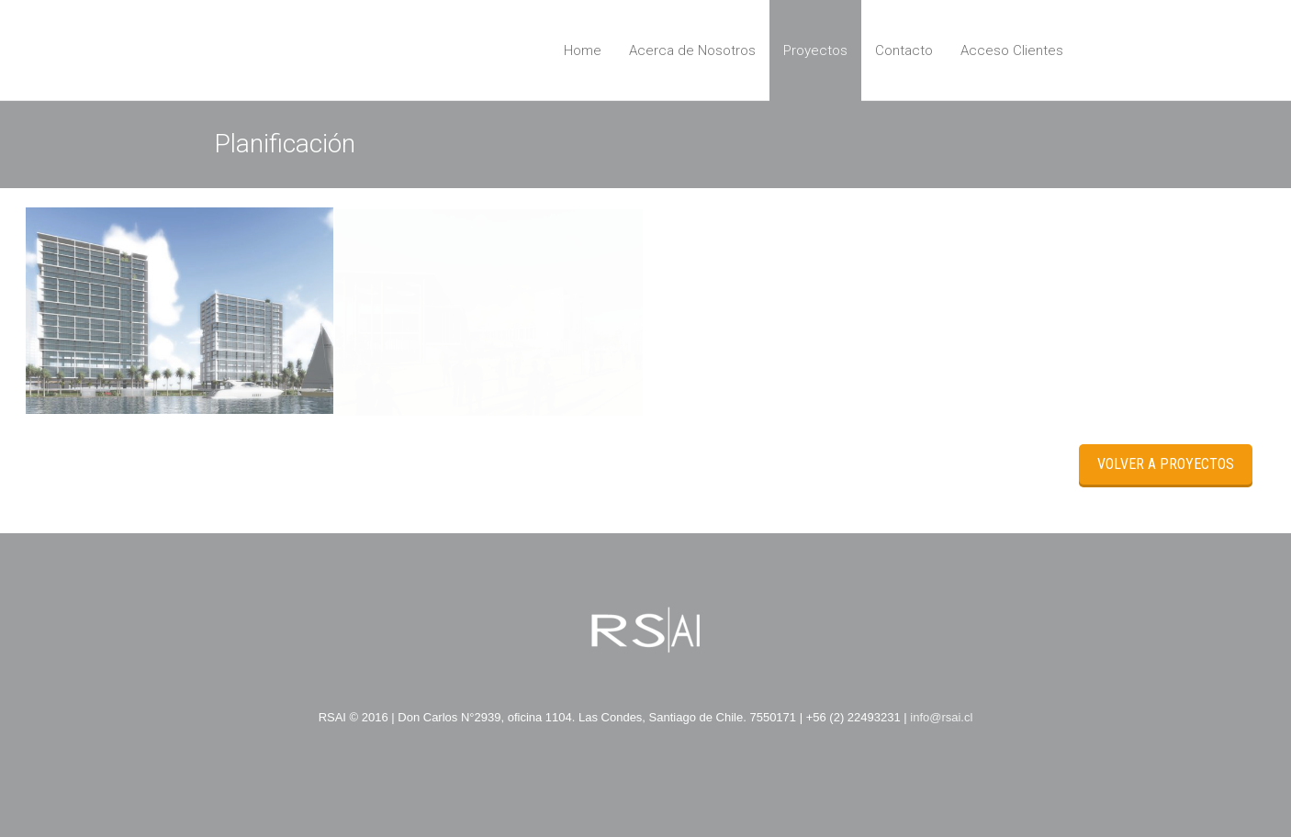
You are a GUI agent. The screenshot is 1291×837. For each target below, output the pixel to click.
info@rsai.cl (941, 717)
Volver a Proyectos (1165, 464)
